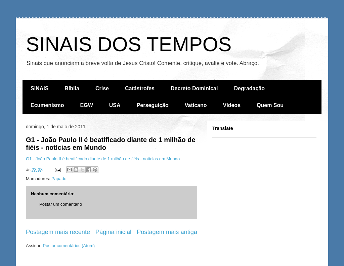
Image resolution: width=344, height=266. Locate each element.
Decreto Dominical (194, 88)
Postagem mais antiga (167, 232)
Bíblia (71, 88)
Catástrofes (140, 88)
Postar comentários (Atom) (69, 245)
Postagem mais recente (58, 232)
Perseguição (153, 105)
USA (115, 105)
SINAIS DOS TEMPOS (128, 44)
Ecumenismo (47, 105)
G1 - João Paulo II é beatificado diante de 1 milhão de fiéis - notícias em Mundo (103, 158)
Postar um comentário (60, 204)
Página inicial (113, 232)
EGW (86, 105)
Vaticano (196, 105)
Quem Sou (270, 105)
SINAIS (39, 88)
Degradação (249, 88)
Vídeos (232, 105)
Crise (102, 88)
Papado (59, 178)
